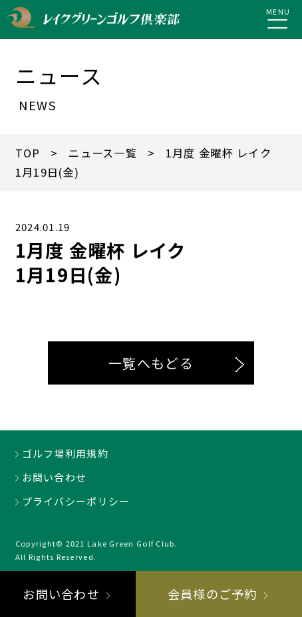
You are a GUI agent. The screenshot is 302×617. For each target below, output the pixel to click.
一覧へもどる (151, 363)
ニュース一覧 (103, 153)
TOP (28, 153)
